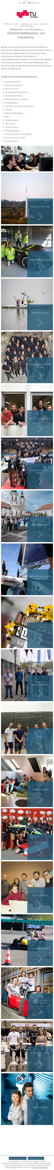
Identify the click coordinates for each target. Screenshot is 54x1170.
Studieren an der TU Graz (29, 24)
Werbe (43, 1161)
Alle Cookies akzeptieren (17, 1158)
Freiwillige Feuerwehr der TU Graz (16, 92)
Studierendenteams (26, 26)
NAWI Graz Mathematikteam (14, 113)
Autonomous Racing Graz (13, 85)
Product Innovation (11, 120)
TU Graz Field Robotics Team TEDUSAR (18, 134)
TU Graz (7, 24)
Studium (16, 24)
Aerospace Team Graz (12, 82)
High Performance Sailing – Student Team (19, 106)
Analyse (35, 1161)
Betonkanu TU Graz (11, 89)
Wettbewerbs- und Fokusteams (27, 29)
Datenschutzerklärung (40, 1167)
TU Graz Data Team (11, 127)
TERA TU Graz (9, 124)
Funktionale (27, 1161)
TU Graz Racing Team (12, 130)
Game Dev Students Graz (13, 96)
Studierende (44, 24)
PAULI (7, 117)
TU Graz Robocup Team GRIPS (15, 137)
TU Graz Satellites (11, 141)
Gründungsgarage (11, 103)
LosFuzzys (8, 110)
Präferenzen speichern (35, 1158)
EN (20, 3)
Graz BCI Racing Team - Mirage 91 (16, 99)
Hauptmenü (33, 3)
